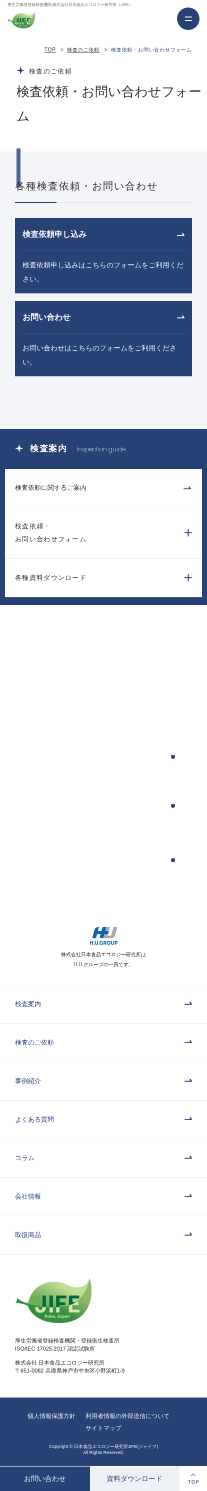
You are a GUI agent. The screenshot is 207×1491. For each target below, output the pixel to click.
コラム (24, 1158)
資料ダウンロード (134, 1479)
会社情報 (28, 1196)
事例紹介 (28, 1081)
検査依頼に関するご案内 (50, 487)
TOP (50, 49)
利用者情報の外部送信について (128, 1416)
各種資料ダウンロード (50, 577)
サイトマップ (104, 1428)
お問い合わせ (45, 1479)
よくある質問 (34, 1119)
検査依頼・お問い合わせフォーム (50, 532)
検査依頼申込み (49, 757)
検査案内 (28, 1004)
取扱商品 (28, 1235)
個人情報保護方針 (52, 1416)
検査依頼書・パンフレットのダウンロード (72, 860)
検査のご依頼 (83, 49)
